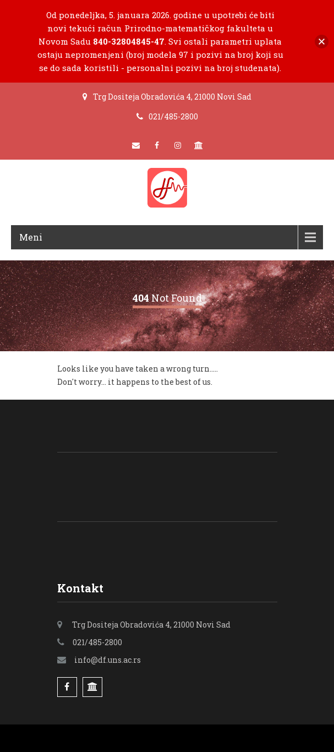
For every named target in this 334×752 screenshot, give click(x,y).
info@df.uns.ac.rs (107, 660)
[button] (321, 41)
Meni (30, 237)
